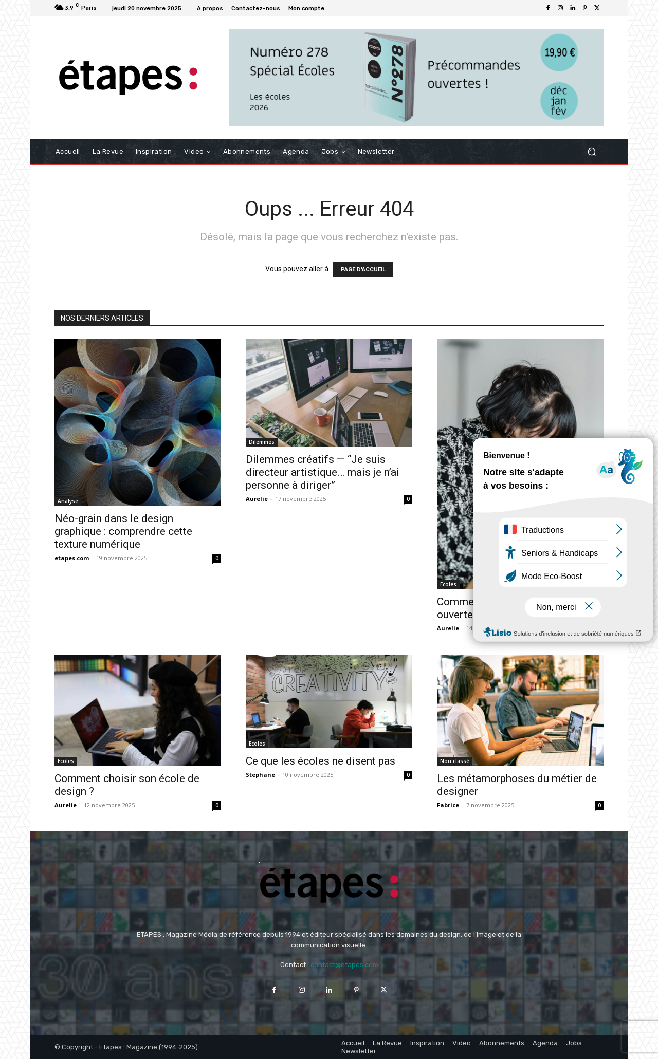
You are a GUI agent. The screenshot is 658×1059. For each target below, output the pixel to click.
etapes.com (71, 558)
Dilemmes (262, 441)
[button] (591, 151)
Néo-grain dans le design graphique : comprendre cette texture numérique (123, 531)
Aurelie (257, 499)
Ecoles (448, 584)
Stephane (260, 774)
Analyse (68, 501)
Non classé (454, 761)
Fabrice (448, 805)
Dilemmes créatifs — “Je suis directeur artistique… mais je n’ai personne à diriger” (322, 472)
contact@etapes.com (344, 965)
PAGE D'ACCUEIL (363, 269)
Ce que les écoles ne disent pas (320, 761)
